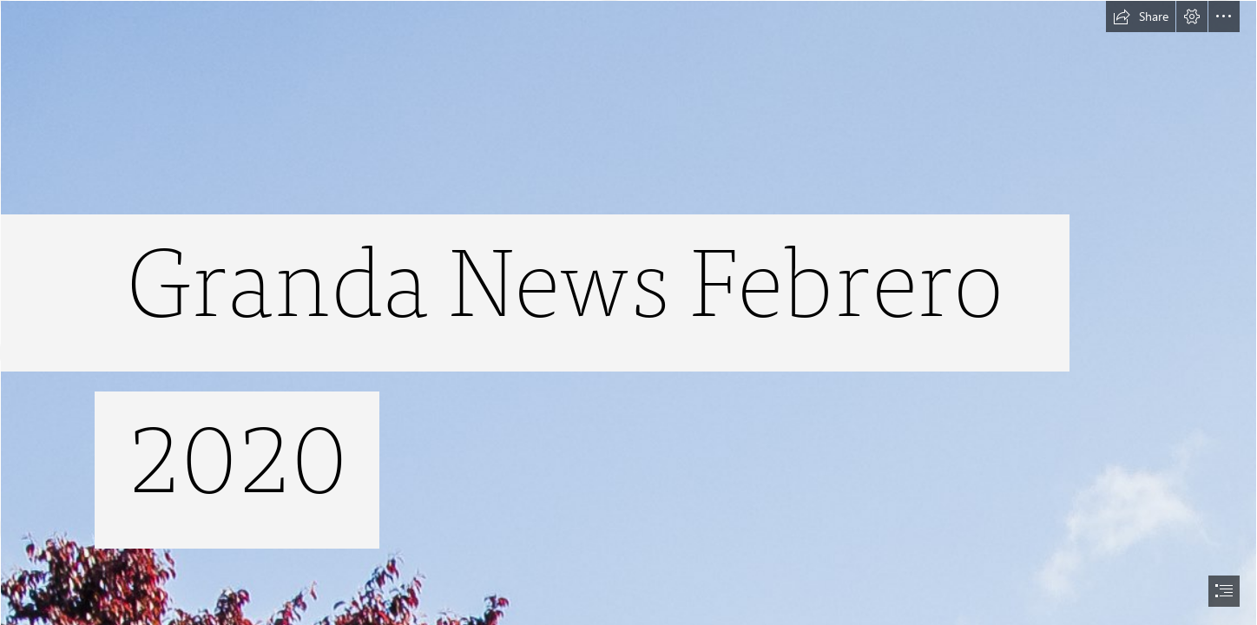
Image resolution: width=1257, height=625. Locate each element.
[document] (628, 312)
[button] (1140, 16)
